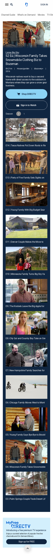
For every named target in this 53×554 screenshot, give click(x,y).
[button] (6, 4)
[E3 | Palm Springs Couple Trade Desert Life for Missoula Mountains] (26, 483)
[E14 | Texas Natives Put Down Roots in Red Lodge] (26, 130)
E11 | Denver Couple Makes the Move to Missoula (29, 241)
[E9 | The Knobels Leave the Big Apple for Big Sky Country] (26, 290)
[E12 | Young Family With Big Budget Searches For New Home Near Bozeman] (26, 194)
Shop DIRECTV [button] (26, 94)
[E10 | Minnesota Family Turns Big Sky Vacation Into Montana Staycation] (26, 258)
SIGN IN (44, 4)
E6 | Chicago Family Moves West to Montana (27, 402)
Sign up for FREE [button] (27, 541)
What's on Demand (26, 14)
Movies (41, 14)
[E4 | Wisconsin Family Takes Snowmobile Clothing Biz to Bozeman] (26, 451)
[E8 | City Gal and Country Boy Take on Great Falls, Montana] (26, 323)
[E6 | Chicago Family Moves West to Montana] (26, 387)
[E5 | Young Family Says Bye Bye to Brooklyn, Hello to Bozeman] (26, 419)
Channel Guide (8, 14)
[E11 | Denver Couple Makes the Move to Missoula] (26, 226)
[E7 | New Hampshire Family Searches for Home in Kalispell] (26, 355)
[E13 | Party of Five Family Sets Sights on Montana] (26, 162)
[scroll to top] (27, 548)
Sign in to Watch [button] (26, 105)
